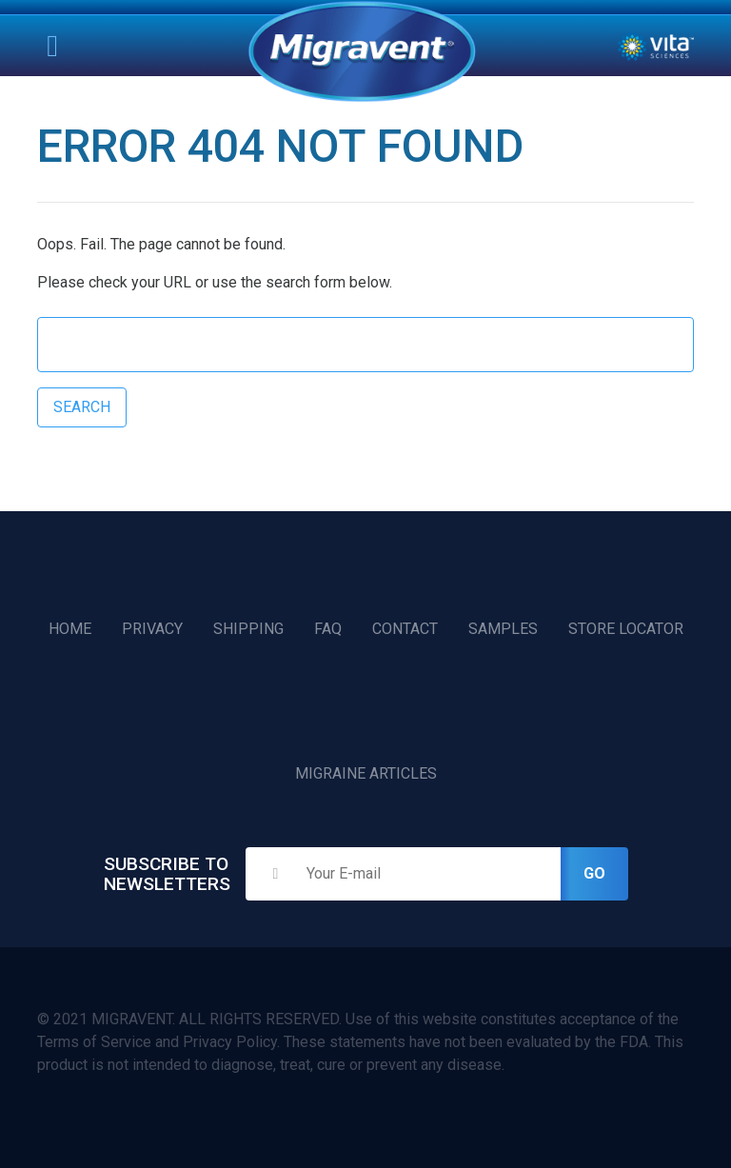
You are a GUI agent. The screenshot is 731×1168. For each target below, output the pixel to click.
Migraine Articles (366, 773)
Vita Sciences (656, 46)
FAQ (328, 629)
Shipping (248, 629)
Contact (405, 629)
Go (594, 873)
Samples (503, 629)
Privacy (152, 629)
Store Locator (625, 629)
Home (361, 51)
